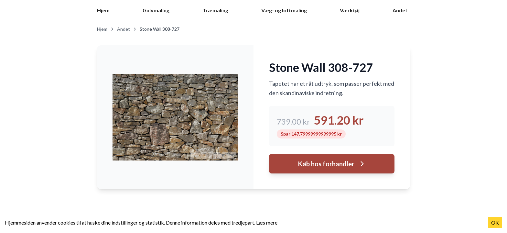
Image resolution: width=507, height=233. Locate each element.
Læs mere (266, 222)
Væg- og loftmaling (284, 10)
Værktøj (350, 10)
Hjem (103, 10)
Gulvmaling (156, 10)
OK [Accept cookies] (495, 222)
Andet (400, 10)
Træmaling (215, 10)
